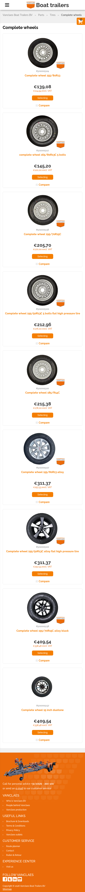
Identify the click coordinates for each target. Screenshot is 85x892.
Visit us (9, 867)
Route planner (13, 846)
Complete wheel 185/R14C (42, 392)
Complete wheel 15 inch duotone (42, 710)
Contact (10, 850)
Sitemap (7, 889)
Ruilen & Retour (13, 855)
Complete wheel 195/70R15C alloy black (42, 630)
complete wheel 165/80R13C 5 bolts (42, 154)
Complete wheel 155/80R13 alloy (42, 472)
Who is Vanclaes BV (16, 801)
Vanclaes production (16, 810)
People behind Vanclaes (18, 805)
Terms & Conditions (15, 826)
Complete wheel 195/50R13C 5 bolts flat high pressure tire (42, 313)
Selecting (42, 98)
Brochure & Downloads (17, 821)
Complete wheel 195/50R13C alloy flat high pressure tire (42, 551)
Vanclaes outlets (14, 834)
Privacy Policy (13, 830)
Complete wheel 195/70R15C (42, 234)
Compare (44, 105)
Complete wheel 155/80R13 (42, 75)
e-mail (19, 788)
